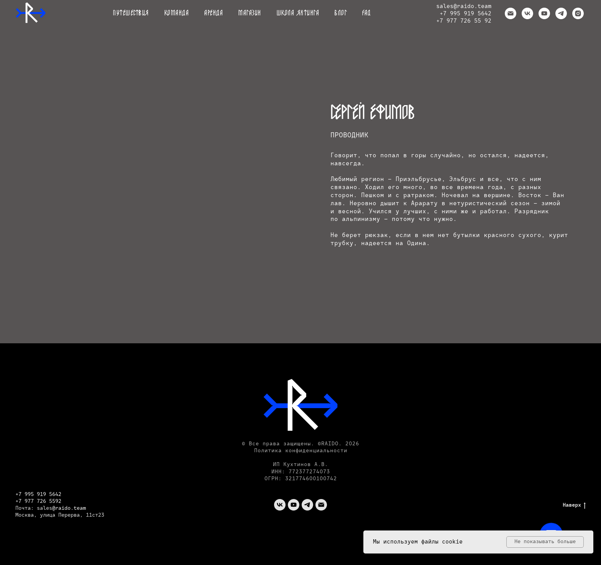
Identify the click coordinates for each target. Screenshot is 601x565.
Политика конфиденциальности (300, 450)
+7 (20, 501)
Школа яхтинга (298, 13)
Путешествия (131, 13)
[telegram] (561, 13)
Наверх (574, 505)
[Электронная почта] (510, 13)
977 (31, 501)
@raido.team (472, 6)
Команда (176, 13)
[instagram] (578, 13)
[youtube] (544, 13)
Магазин (249, 13)
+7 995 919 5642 (465, 13)
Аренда (213, 13)
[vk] (527, 13)
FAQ (366, 13)
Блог (341, 13)
